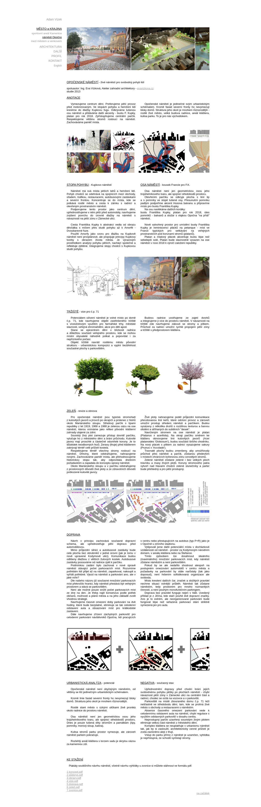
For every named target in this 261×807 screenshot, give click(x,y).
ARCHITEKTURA (51, 46)
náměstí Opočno (52, 37)
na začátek (203, 793)
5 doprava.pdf (75, 784)
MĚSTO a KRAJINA (49, 28)
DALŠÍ (58, 51)
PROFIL (56, 56)
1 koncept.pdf (75, 771)
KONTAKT (55, 60)
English (58, 65)
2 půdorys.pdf (75, 774)
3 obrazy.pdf (74, 777)
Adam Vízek (54, 19)
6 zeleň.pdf (73, 787)
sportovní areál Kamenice (47, 33)
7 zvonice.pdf (74, 790)
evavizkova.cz (145, 88)
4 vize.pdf (72, 781)
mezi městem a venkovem (46, 41)
